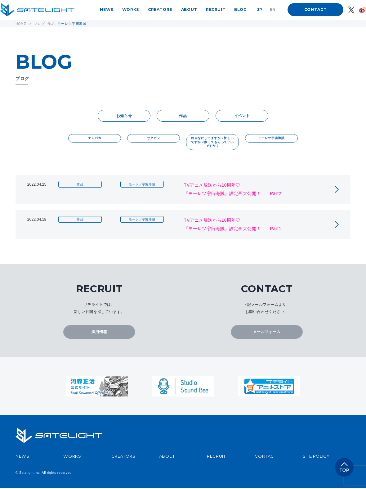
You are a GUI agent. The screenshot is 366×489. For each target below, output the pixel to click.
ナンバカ (94, 138)
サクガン (153, 138)
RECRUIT (215, 9)
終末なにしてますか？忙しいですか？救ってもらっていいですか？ (212, 142)
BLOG (240, 9)
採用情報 (99, 332)
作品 (183, 116)
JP (259, 9)
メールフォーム (266, 332)
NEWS (106, 9)
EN (273, 9)
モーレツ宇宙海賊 (271, 138)
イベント (242, 116)
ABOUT (189, 9)
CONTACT (315, 9)
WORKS (130, 9)
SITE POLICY (316, 457)
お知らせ (124, 116)
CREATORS (160, 9)
